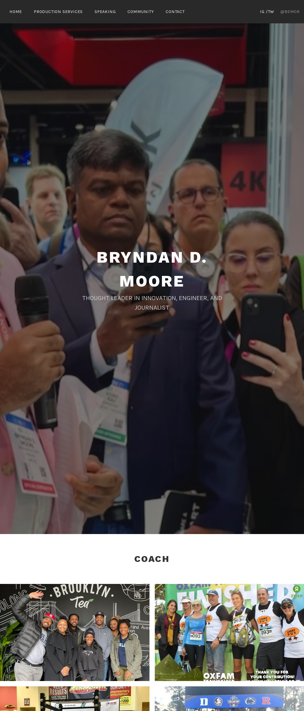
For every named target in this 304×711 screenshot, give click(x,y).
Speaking (105, 11)
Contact (175, 11)
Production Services (58, 11)
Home (16, 11)
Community (140, 11)
